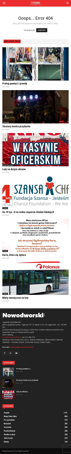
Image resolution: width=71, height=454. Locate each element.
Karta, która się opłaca (14, 254)
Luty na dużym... (22, 392)
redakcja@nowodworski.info (21, 347)
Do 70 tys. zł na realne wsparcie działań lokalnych (28, 212)
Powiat (5, 208)
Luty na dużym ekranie (14, 169)
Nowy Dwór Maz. (8, 79)
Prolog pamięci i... (23, 369)
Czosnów (6, 122)
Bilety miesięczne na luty (15, 297)
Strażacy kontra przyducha (16, 126)
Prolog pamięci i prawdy (14, 83)
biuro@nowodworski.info (11, 337)
